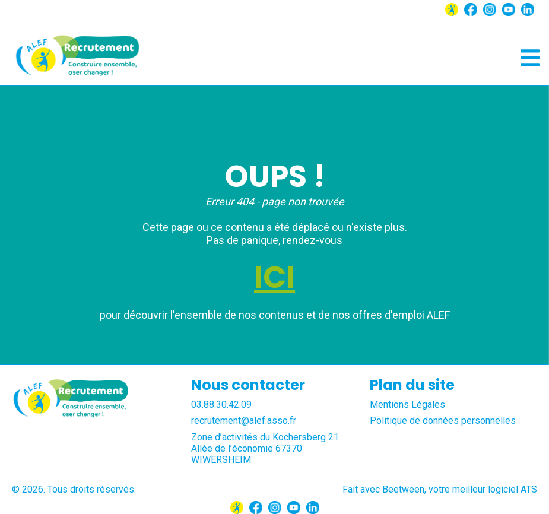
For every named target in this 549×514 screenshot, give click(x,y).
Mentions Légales (407, 404)
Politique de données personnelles (443, 420)
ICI (274, 277)
